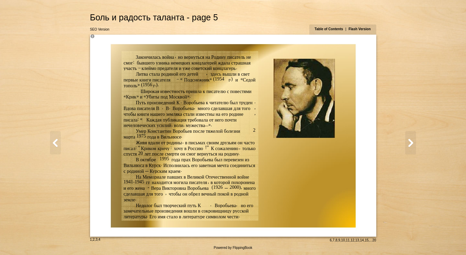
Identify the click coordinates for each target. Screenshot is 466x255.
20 (374, 240)
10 (343, 240)
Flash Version (359, 29)
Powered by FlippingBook (233, 248)
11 (348, 240)
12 (352, 240)
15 (366, 240)
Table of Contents (329, 29)
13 (357, 240)
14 (362, 240)
